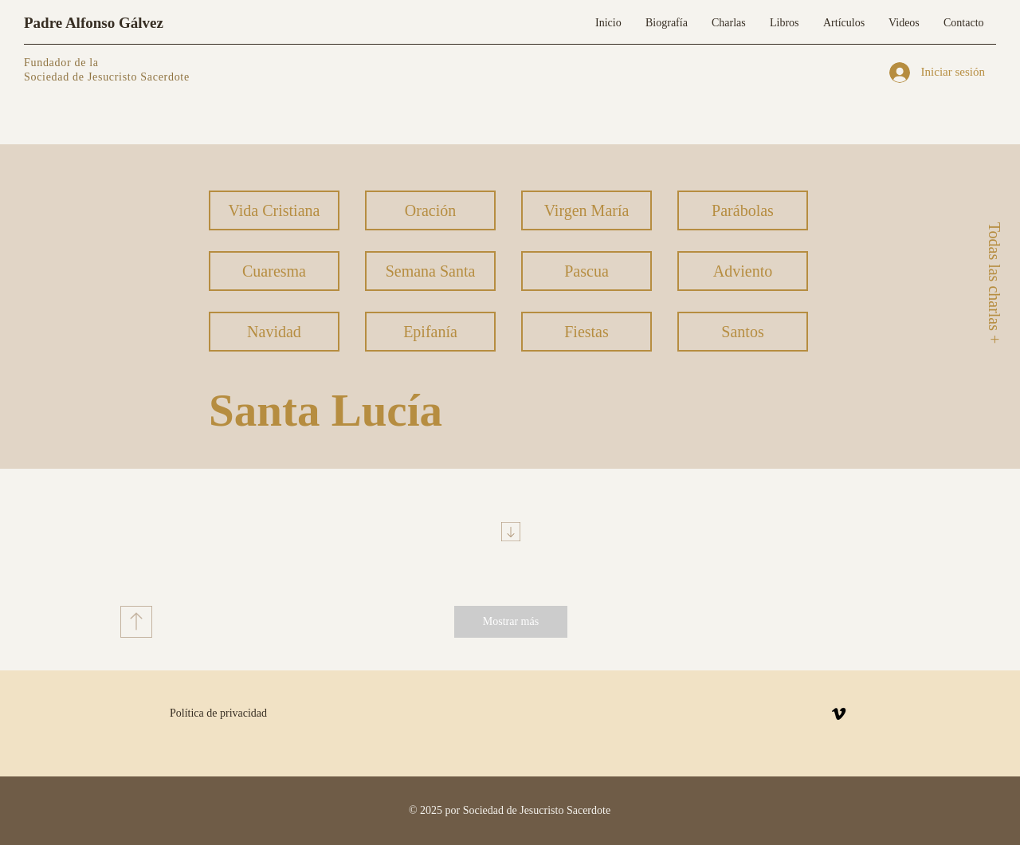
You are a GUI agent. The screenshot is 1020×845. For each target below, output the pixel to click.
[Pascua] (586, 271)
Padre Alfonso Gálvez (93, 22)
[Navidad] (274, 332)
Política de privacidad (218, 713)
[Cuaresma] (274, 271)
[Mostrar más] (510, 622)
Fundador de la (61, 63)
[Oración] (430, 210)
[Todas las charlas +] (993, 282)
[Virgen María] (586, 210)
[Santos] (742, 332)
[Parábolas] (742, 210)
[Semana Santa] (430, 271)
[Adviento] (742, 271)
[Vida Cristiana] (274, 210)
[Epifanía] (430, 332)
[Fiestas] (586, 332)
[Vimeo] (839, 714)
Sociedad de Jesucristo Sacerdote (107, 77)
